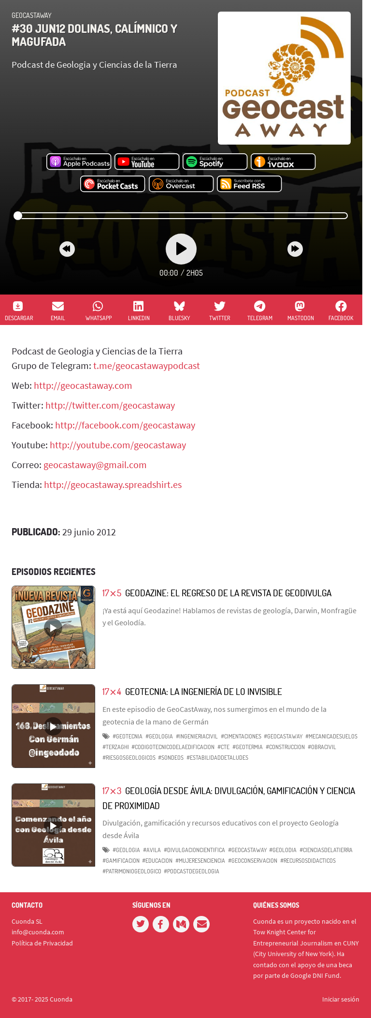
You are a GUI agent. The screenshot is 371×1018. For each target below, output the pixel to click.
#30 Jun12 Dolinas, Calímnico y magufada (94, 34)
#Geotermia (247, 747)
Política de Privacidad (42, 943)
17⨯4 (111, 691)
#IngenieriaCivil (197, 736)
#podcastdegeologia (191, 871)
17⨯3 (111, 790)
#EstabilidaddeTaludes (217, 757)
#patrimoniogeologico (131, 871)
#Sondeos (171, 757)
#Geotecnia (128, 736)
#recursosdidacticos (308, 860)
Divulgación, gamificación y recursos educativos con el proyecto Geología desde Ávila (220, 829)
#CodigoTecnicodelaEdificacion (172, 747)
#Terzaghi (115, 747)
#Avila (152, 850)
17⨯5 (111, 593)
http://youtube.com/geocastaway (118, 445)
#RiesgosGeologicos (129, 757)
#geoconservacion (252, 860)
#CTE (223, 747)
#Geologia (159, 736)
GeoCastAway (32, 15)
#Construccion (285, 747)
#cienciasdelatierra (326, 850)
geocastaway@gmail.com (95, 464)
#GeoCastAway (283, 736)
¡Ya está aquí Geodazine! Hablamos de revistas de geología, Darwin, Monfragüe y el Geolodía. (229, 616)
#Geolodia (283, 850)
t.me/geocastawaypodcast (146, 365)
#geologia (126, 850)
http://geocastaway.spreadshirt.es (113, 484)
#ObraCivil (322, 747)
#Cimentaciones (241, 736)
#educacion (157, 860)
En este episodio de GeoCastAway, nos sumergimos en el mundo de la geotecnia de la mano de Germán (214, 715)
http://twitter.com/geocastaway (110, 405)
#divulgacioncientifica (194, 850)
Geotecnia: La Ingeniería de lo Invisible (203, 691)
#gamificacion (121, 860)
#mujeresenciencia (200, 860)
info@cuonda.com (38, 932)
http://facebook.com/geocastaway (125, 425)
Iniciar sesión (340, 999)
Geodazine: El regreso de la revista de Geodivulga (228, 593)
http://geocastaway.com (83, 385)
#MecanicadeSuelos (331, 736)
